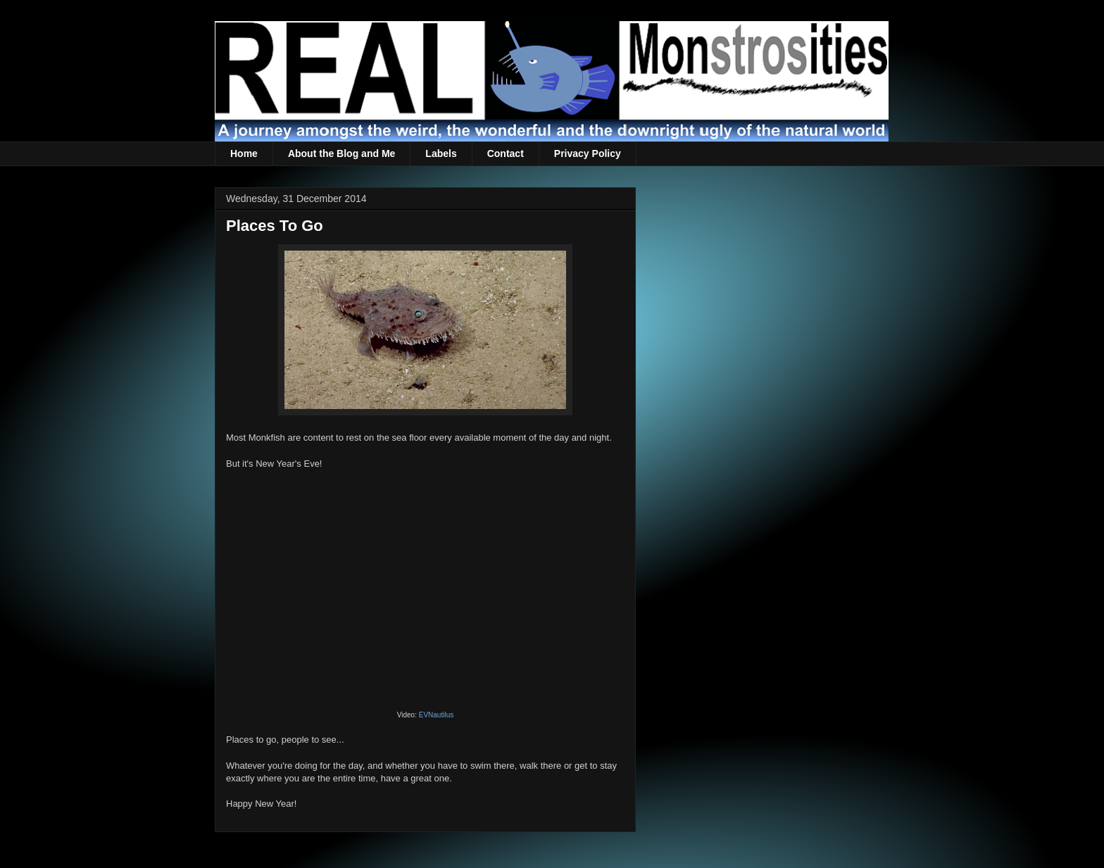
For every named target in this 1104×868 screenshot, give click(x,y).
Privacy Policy (587, 153)
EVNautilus (436, 715)
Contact (505, 153)
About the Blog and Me (341, 153)
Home (244, 153)
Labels (440, 153)
